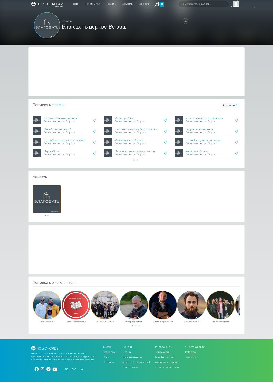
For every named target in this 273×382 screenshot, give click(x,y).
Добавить (127, 4)
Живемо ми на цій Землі (129, 140)
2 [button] (139, 161)
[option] (65, 135)
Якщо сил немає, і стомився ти (204, 118)
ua (81, 369)
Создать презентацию (167, 367)
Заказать (144, 4)
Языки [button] (110, 4)
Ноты (105, 357)
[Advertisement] (133, 71)
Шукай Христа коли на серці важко (65, 140)
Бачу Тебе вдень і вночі (199, 129)
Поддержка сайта (132, 357)
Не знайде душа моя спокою (203, 140)
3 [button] (140, 327)
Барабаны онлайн (165, 357)
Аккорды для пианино (167, 362)
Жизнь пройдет (124, 118)
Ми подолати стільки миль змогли (135, 151)
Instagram (191, 352)
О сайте (127, 352)
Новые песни (110, 352)
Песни (75, 4)
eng (74, 369)
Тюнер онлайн (163, 352)
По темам (108, 362)
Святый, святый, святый (57, 129)
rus (66, 369)
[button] (185, 21)
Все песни (230, 105)
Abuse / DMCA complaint (136, 362)
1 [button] (135, 161)
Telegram (190, 357)
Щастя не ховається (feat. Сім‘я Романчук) (140, 129)
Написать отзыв (130, 367)
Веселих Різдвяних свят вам (60, 118)
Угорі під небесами (197, 151)
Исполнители (93, 4)
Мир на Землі (52, 151)
